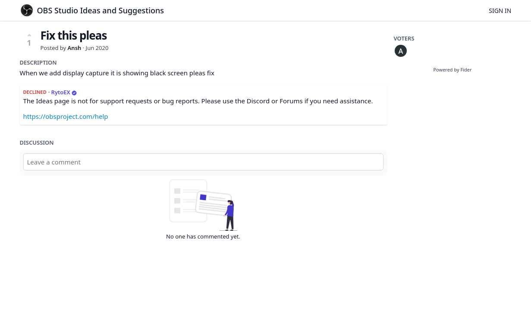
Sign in (500, 10)
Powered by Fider (452, 69)
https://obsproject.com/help (65, 116)
